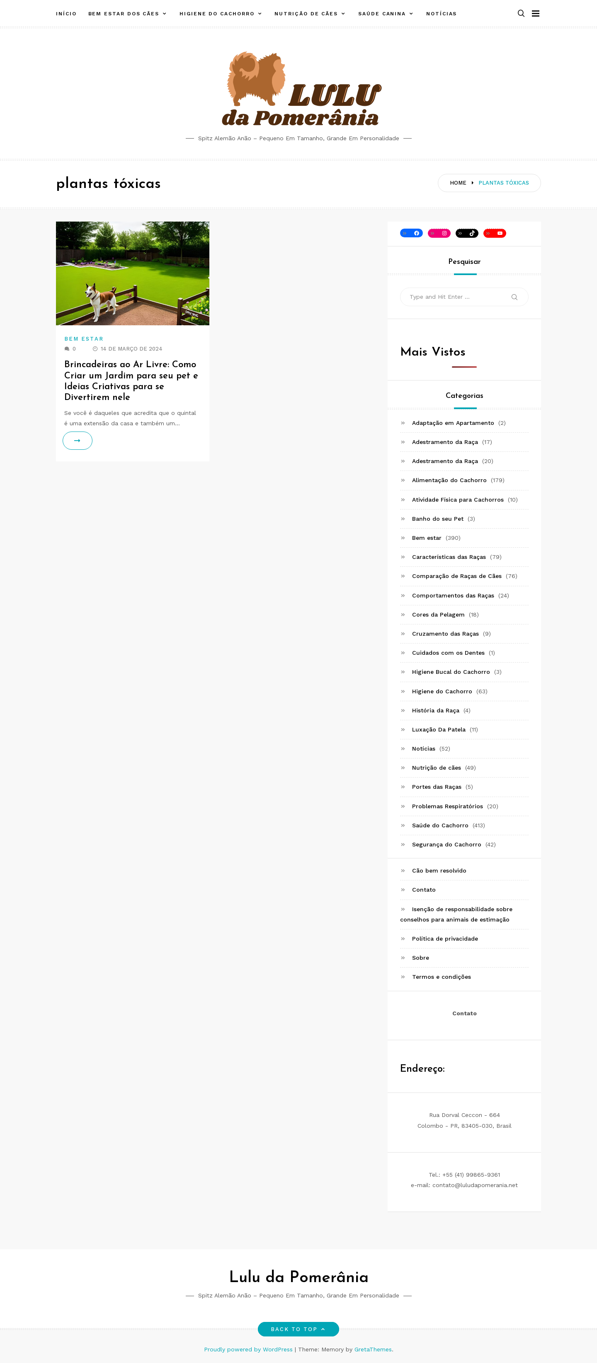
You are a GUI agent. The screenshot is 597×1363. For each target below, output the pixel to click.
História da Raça (435, 710)
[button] (521, 14)
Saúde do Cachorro (440, 825)
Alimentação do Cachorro (449, 480)
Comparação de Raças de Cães (457, 576)
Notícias (441, 14)
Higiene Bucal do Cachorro (451, 671)
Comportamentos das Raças (453, 595)
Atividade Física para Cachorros (458, 499)
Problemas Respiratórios (447, 806)
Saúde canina (382, 14)
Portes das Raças (436, 786)
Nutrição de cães (306, 14)
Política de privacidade (445, 938)
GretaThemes (373, 1349)
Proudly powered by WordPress (249, 1349)
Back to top (299, 1329)
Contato (424, 889)
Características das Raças (449, 556)
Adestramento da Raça (445, 442)
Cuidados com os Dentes (448, 652)
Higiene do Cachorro (217, 14)
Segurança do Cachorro (446, 844)
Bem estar (84, 339)
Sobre (420, 957)
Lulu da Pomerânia (299, 1278)
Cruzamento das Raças (445, 633)
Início (66, 14)
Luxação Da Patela (439, 729)
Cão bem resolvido (439, 870)
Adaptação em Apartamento (453, 422)
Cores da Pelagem (438, 614)
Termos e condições (441, 976)
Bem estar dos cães (124, 14)
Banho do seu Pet (438, 518)
